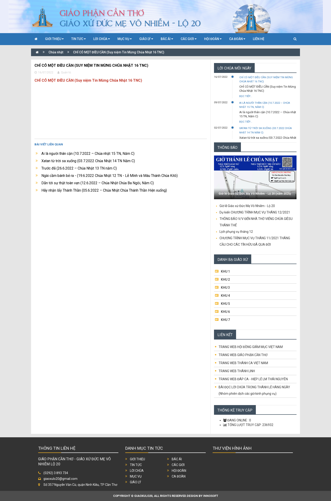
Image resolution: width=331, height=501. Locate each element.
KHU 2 (225, 279)
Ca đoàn (178, 476)
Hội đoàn (179, 470)
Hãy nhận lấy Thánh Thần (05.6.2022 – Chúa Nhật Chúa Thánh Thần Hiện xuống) (104, 190)
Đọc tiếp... (245, 96)
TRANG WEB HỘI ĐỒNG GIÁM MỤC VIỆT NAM (251, 347)
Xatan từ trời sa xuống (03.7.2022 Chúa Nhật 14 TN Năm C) (88, 161)
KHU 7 (225, 320)
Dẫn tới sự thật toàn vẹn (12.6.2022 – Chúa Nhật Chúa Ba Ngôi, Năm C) (97, 183)
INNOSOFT (210, 496)
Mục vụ (136, 476)
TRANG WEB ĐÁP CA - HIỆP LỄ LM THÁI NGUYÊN (253, 379)
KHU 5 (225, 303)
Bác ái (177, 459)
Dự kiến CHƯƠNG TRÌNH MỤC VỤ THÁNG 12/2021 (255, 212)
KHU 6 (225, 312)
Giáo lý (135, 482)
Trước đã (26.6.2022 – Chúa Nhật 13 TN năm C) (79, 168)
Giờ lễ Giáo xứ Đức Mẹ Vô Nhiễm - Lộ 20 (247, 206)
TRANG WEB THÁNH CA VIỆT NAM (243, 363)
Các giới (178, 465)
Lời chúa (137, 470)
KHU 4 (225, 295)
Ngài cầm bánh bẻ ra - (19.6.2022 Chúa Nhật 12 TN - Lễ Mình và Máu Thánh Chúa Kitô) (109, 175)
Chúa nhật (56, 52)
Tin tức (136, 465)
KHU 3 (225, 287)
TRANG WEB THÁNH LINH (237, 371)
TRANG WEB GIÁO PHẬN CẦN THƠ (243, 355)
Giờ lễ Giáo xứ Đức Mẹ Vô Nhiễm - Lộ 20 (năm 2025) (255, 193)
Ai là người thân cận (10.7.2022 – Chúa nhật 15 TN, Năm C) (87, 153)
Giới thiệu (137, 459)
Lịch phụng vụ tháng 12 (236, 231)
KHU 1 (225, 271)
